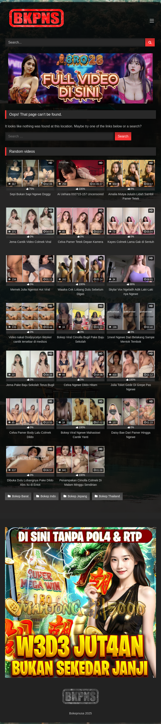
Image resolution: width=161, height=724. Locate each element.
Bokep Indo (47, 496)
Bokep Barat (20, 496)
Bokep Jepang (76, 496)
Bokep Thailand (108, 496)
